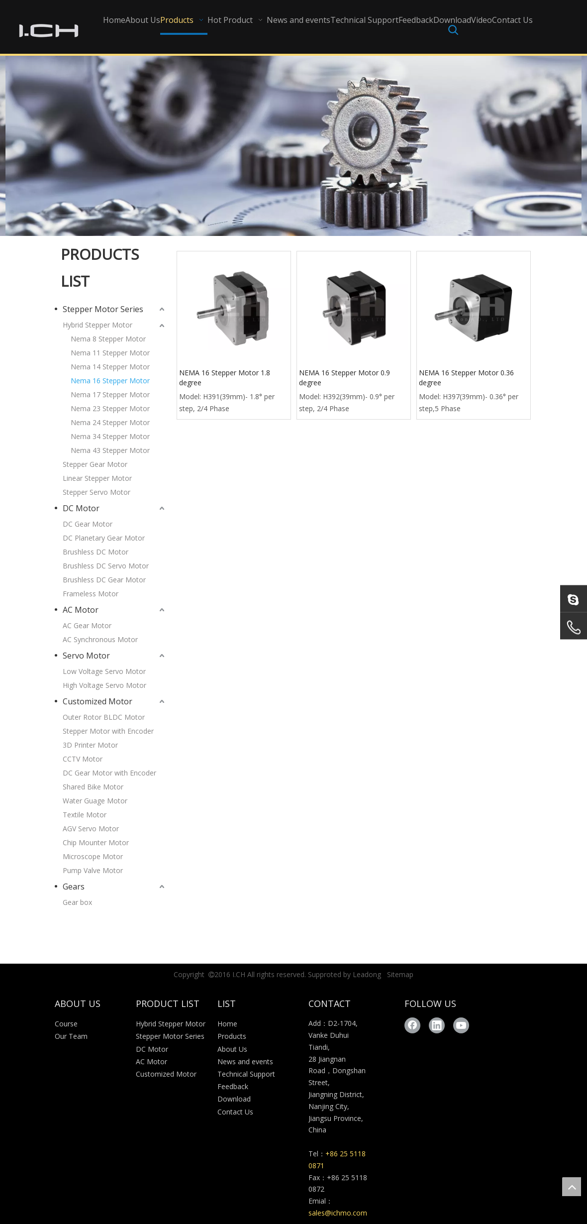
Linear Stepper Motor (97, 478)
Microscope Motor (93, 856)
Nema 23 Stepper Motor (110, 408)
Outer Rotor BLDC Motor (104, 717)
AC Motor (80, 609)
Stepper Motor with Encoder (108, 731)
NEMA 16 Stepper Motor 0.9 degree (344, 377)
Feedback (232, 1086)
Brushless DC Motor (95, 551)
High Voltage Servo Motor (104, 685)
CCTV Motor (82, 759)
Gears (74, 886)
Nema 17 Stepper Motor (110, 394)
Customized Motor (97, 701)
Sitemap (400, 974)
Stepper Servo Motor (96, 492)
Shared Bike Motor (93, 786)
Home (227, 1023)
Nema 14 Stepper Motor (110, 366)
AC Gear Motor (87, 625)
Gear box (77, 902)
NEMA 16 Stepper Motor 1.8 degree (224, 377)
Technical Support (246, 1074)
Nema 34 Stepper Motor (110, 436)
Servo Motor (86, 655)
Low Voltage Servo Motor (104, 671)
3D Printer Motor (90, 745)
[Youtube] (461, 1025)
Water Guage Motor (95, 800)
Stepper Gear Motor (95, 464)
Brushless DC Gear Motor (104, 579)
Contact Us (235, 1111)
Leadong (367, 974)
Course (66, 1023)
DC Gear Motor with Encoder (109, 773)
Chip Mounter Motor (96, 842)
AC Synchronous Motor (100, 639)
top (571, 1186)
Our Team (71, 1036)
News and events (245, 1061)
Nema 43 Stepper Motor (110, 450)
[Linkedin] (437, 1025)
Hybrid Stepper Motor (97, 325)
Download (234, 1099)
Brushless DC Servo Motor (106, 565)
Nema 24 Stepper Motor (110, 422)
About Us (232, 1049)
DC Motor (81, 508)
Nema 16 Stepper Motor (110, 380)
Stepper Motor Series (103, 309)
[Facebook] (412, 1025)
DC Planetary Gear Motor (104, 538)
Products (231, 1036)
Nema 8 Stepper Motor (108, 338)
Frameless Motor (90, 593)
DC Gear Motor (87, 524)
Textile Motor (84, 814)
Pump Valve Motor (93, 870)
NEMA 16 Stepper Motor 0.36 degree (466, 377)
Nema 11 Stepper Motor (110, 352)
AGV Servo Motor (91, 828)
